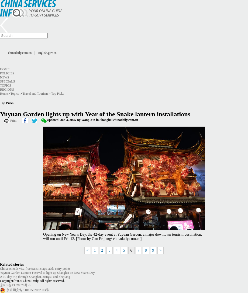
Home (4, 69)
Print (13, 121)
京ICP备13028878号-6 (15, 285)
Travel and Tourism (35, 94)
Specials (7, 81)
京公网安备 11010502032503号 (27, 290)
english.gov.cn (47, 53)
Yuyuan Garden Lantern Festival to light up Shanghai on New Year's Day (47, 273)
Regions (7, 89)
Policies (7, 73)
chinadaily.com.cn (20, 53)
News (4, 77)
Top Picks (57, 94)
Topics (5, 85)
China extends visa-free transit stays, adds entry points (35, 269)
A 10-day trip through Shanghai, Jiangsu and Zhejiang (35, 277)
